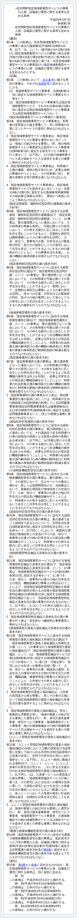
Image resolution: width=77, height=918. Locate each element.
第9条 (47, 849)
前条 (34, 864)
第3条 (22, 864)
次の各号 (48, 79)
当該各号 (43, 83)
